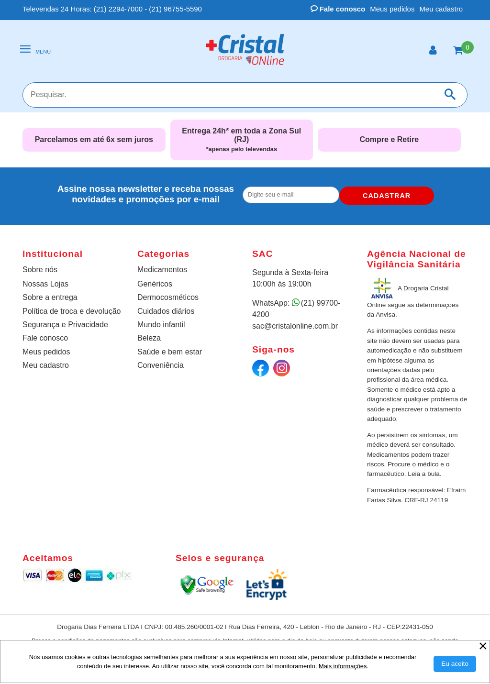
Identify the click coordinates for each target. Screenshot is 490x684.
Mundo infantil (161, 324)
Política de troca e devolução (71, 311)
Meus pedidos (392, 9)
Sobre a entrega (50, 297)
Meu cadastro (441, 9)
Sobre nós (39, 269)
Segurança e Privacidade (65, 324)
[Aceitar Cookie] (455, 664)
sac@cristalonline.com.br (295, 326)
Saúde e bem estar (169, 352)
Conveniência (160, 365)
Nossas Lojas (45, 284)
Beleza (149, 338)
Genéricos (154, 284)
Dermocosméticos (168, 297)
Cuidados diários (165, 311)
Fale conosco (338, 9)
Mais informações (343, 666)
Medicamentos (162, 269)
